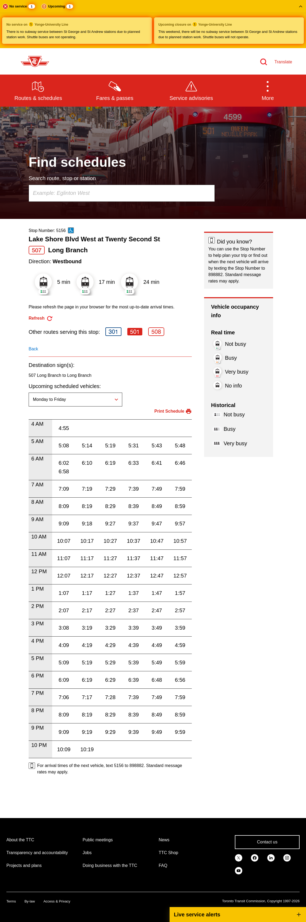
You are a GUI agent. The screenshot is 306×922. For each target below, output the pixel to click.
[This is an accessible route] (71, 230)
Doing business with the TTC (110, 865)
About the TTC (20, 840)
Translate (283, 62)
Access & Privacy (56, 901)
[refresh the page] (41, 318)
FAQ (163, 865)
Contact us (267, 842)
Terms (11, 901)
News (164, 840)
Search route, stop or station (62, 178)
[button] (153, 24)
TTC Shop (168, 852)
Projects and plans (24, 865)
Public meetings (98, 840)
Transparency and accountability (37, 852)
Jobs (87, 852)
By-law (29, 901)
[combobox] (122, 193)
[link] (238, 857)
